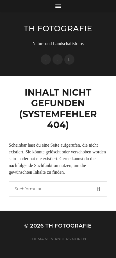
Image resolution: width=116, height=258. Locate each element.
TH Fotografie (58, 28)
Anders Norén (70, 239)
